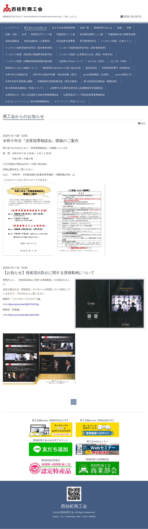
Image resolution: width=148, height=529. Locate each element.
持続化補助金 (12, 41)
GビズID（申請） (119, 61)
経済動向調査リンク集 (91, 34)
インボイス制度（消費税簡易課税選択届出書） (29, 61)
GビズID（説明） (97, 61)
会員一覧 (84, 28)
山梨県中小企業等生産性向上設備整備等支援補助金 (76, 88)
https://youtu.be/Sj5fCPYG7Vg (23, 304)
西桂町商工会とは (103, 28)
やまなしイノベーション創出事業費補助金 (27, 101)
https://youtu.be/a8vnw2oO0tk (23, 315)
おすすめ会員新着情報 (63, 28)
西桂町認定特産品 (50, 466)
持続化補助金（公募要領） (38, 41)
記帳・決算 (11, 34)
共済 (24, 34)
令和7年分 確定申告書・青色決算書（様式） (55, 74)
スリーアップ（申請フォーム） (70, 101)
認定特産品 (91, 68)
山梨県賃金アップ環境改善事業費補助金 (84, 95)
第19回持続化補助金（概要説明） (101, 81)
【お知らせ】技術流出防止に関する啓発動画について (49, 273)
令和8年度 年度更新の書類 (19, 81)
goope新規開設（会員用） (97, 74)
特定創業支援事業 (66, 41)
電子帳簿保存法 (88, 41)
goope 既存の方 (123, 74)
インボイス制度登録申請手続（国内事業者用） (29, 48)
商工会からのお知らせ (35, 28)
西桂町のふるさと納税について (21, 68)
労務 (128, 28)
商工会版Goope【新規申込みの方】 (50, 428)
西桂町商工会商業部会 (97, 467)
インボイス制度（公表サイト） (117, 41)
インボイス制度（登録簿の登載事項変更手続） (29, 54)
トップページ (12, 28)
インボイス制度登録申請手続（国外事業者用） (83, 48)
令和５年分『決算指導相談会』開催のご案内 (40, 141)
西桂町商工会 (74, 506)
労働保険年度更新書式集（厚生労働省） (58, 81)
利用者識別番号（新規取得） (117, 68)
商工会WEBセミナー (97, 448)
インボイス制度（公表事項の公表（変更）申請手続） (86, 54)
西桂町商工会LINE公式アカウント (50, 448)
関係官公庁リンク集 (41, 34)
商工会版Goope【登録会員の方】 (97, 428)
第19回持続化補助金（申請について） (25, 88)
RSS (141, 123)
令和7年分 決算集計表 (16, 74)
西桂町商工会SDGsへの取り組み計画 (61, 68)
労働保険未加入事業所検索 (122, 34)
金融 (119, 28)
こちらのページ (11, 180)
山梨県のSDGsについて (71, 61)
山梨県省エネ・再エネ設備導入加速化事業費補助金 (32, 95)
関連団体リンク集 (66, 34)
